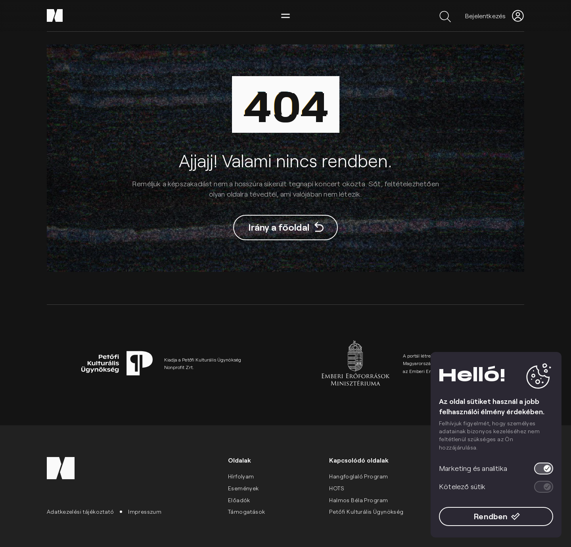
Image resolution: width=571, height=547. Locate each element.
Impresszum (144, 511)
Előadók (239, 500)
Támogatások (246, 511)
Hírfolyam (241, 476)
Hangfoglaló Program (358, 476)
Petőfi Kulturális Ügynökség (366, 511)
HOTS (336, 488)
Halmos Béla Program (358, 500)
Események (243, 488)
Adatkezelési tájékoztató (80, 511)
